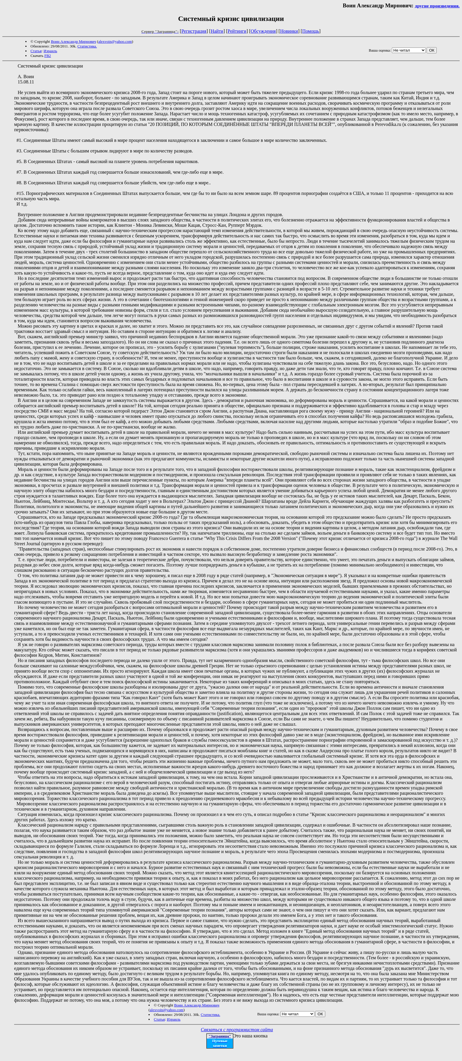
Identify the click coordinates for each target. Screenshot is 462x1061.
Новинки (289, 31)
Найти (217, 31)
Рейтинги (237, 31)
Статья (36, 51)
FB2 (47, 55)
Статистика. (87, 46)
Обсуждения (263, 31)
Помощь (310, 31)
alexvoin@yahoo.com (115, 41)
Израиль (50, 51)
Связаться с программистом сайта (237, 1029)
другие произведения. (437, 5)
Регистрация (194, 31)
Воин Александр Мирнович (73, 41)
